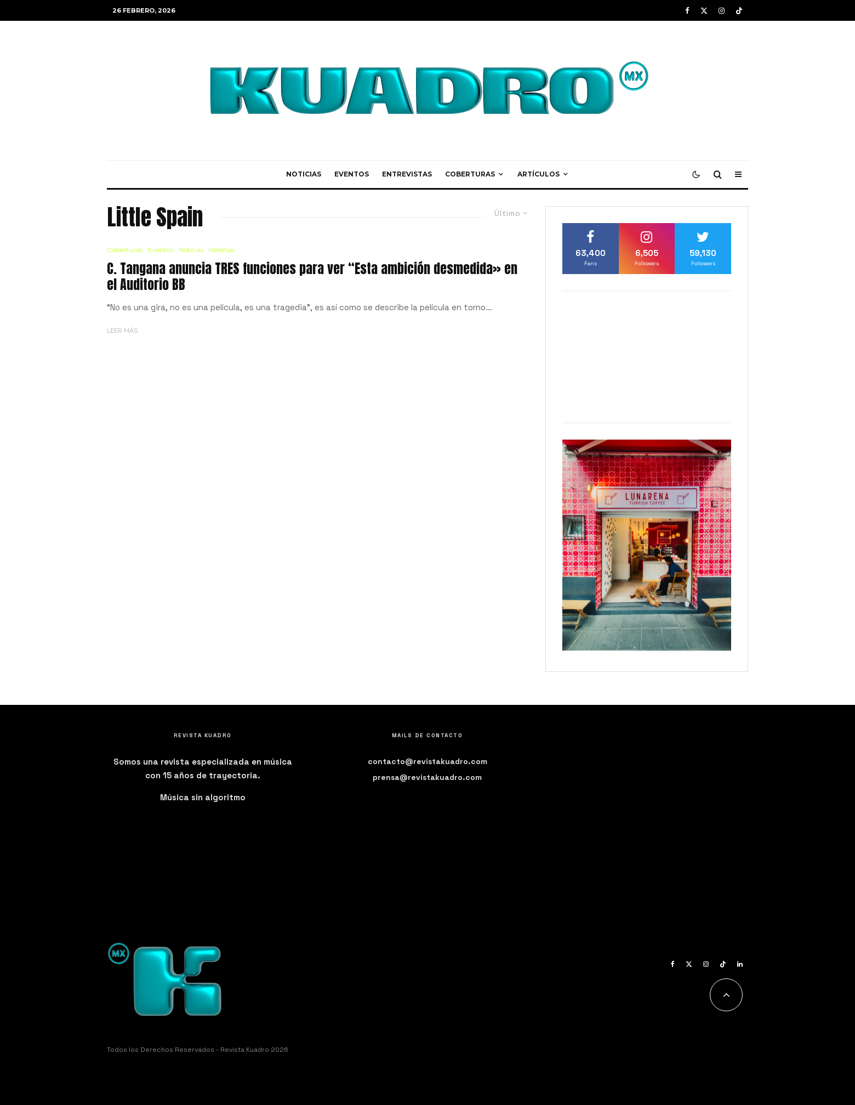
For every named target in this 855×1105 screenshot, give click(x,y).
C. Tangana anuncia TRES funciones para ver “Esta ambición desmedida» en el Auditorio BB (312, 277)
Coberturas (470, 174)
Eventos (351, 174)
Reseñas (221, 250)
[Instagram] (721, 11)
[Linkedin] (740, 964)
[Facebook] (687, 11)
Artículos (538, 174)
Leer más (122, 330)
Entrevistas (407, 174)
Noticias (303, 174)
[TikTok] (739, 11)
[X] (704, 11)
